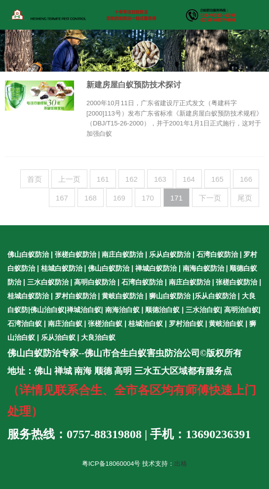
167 (62, 198)
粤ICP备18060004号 (111, 463)
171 (176, 198)
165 (217, 179)
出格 (180, 463)
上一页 (69, 179)
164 (189, 179)
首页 (34, 179)
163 (160, 179)
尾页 (244, 198)
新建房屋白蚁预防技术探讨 (133, 85)
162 (131, 179)
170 (148, 198)
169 (119, 198)
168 (90, 198)
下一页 (210, 198)
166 (246, 179)
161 (103, 179)
